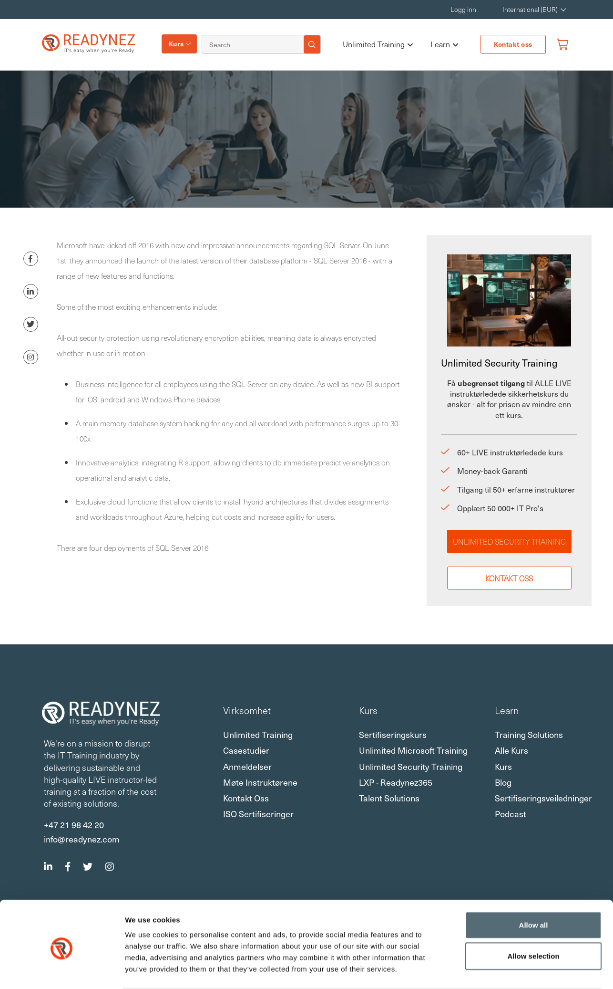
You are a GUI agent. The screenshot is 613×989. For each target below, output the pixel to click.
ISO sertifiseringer (258, 813)
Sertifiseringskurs (393, 734)
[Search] (254, 44)
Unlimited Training (378, 44)
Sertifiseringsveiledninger (543, 797)
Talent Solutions (389, 797)
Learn (444, 44)
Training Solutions (529, 734)
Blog (503, 782)
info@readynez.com (82, 838)
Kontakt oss (513, 44)
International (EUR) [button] (530, 9)
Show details (500, 971)
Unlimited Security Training (509, 541)
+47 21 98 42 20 (74, 824)
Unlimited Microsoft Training (413, 750)
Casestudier (246, 750)
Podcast (510, 813)
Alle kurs (511, 750)
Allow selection (533, 919)
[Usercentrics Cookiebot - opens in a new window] (61, 970)
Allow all (533, 888)
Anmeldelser (247, 766)
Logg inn (463, 9)
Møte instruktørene (260, 782)
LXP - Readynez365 (395, 782)
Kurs (176, 44)
